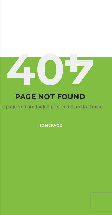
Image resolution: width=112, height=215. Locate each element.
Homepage (50, 125)
